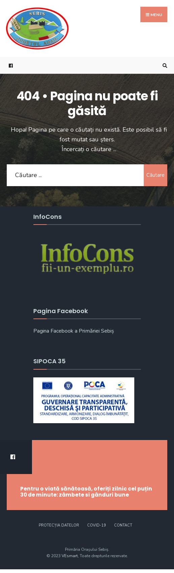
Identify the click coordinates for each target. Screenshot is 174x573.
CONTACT (123, 525)
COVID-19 (96, 525)
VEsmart (70, 556)
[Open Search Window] (164, 65)
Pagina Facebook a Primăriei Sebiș (73, 331)
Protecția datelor (59, 525)
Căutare (155, 175)
